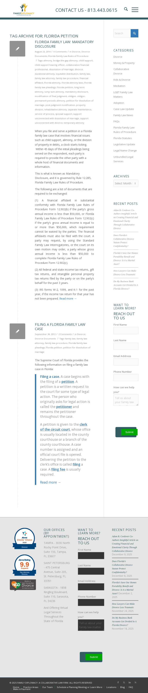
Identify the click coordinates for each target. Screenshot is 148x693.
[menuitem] (16, 687)
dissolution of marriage (61, 69)
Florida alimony (52, 82)
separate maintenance (79, 109)
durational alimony (45, 73)
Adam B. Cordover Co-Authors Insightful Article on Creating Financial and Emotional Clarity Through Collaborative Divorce (125, 543)
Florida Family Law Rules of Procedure (68, 56)
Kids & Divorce (122, 79)
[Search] (126, 33)
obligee (72, 96)
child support (86, 60)
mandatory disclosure (76, 91)
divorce (79, 69)
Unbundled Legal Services (123, 159)
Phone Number (123, 371)
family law (85, 73)
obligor (81, 96)
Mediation (119, 86)
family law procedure (67, 78)
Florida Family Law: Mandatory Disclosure (64, 44)
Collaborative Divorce (121, 71)
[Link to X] (124, 682)
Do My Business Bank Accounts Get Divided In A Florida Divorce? (126, 285)
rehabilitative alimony (55, 109)
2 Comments (65, 334)
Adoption (119, 103)
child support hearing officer (50, 64)
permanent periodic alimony (50, 100)
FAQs (116, 121)
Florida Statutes (123, 138)
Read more (68, 298)
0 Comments (60, 51)
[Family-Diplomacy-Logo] (24, 8)
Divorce (76, 51)
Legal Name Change (125, 150)
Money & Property (124, 63)
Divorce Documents (45, 338)
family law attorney (45, 78)
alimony (48, 60)
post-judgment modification (60, 105)
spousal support (63, 113)
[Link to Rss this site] (135, 682)
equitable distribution (67, 73)
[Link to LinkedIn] (130, 682)
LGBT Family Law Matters (123, 94)
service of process (44, 113)
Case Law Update (124, 109)
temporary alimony (74, 122)
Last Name (120, 340)
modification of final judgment (51, 96)
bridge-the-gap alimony (65, 60)
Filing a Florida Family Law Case (60, 326)
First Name (120, 324)
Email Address (122, 356)
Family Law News (123, 115)
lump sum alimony (54, 91)
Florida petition (65, 87)
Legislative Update (124, 144)
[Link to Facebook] (118, 682)
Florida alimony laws (72, 82)
